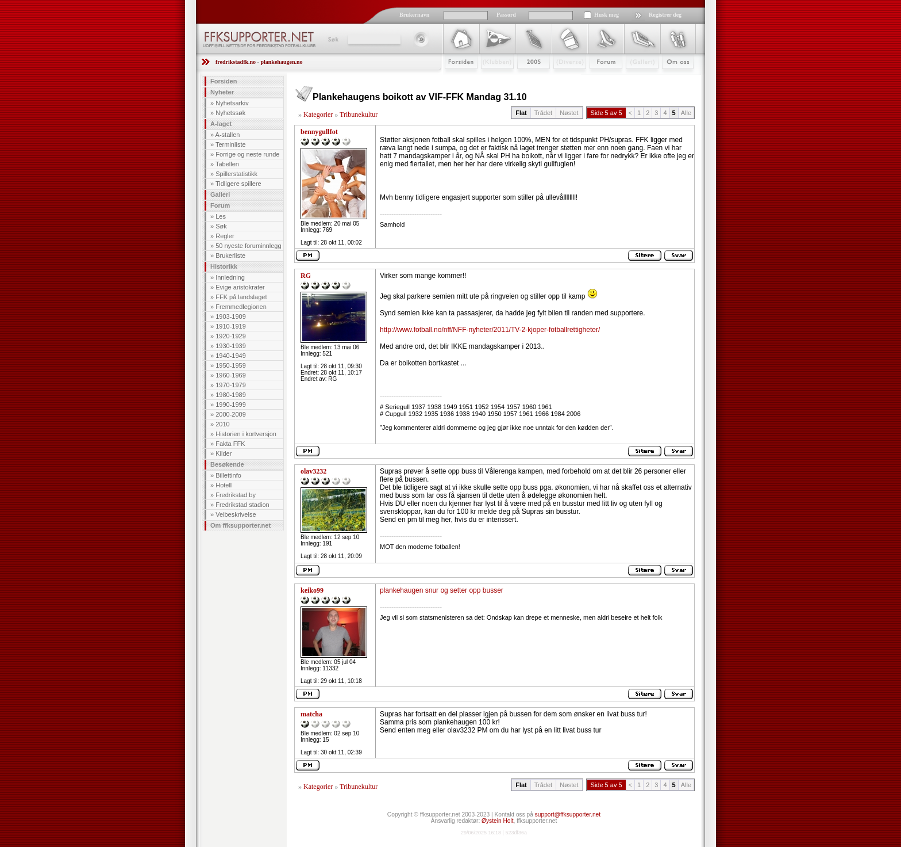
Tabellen (227, 164)
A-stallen (227, 134)
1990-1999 (230, 404)
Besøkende (227, 464)
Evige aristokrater (240, 287)
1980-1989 (230, 394)
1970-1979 (230, 384)
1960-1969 (230, 375)
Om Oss (673, 79)
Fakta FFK (230, 443)
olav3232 (313, 471)
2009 (523, 79)
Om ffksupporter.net (240, 525)
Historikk (223, 266)
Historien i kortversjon (245, 433)
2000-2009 (230, 414)
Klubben (492, 79)
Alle (686, 112)
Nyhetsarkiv (231, 103)
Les (220, 216)
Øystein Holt (497, 821)
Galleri (634, 79)
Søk (332, 39)
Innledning (230, 277)
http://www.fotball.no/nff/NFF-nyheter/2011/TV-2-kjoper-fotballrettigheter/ (490, 330)
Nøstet (569, 112)
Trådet (543, 112)
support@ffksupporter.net (567, 814)
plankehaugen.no (281, 62)
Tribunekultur (359, 114)
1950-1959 (230, 365)
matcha (311, 714)
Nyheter (222, 92)
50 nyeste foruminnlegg (248, 245)
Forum (598, 79)
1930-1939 (230, 345)
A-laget (221, 123)
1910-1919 (230, 326)
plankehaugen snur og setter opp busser (441, 590)
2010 (222, 424)
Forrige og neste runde (247, 154)
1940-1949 (230, 355)
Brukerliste (230, 255)
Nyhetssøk (230, 112)
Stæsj (560, 79)
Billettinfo (228, 475)
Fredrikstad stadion (242, 504)
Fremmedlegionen (241, 306)
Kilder (223, 453)
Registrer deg (665, 15)
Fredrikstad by (235, 494)
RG (306, 276)
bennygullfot (319, 132)
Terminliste (230, 144)
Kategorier (318, 114)
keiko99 (312, 590)
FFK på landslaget (241, 296)
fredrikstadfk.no (235, 62)
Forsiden (455, 79)
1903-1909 (230, 316)
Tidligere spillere (238, 183)
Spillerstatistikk (236, 173)
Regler (224, 235)
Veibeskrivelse (235, 514)
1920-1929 (230, 336)
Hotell (223, 485)
